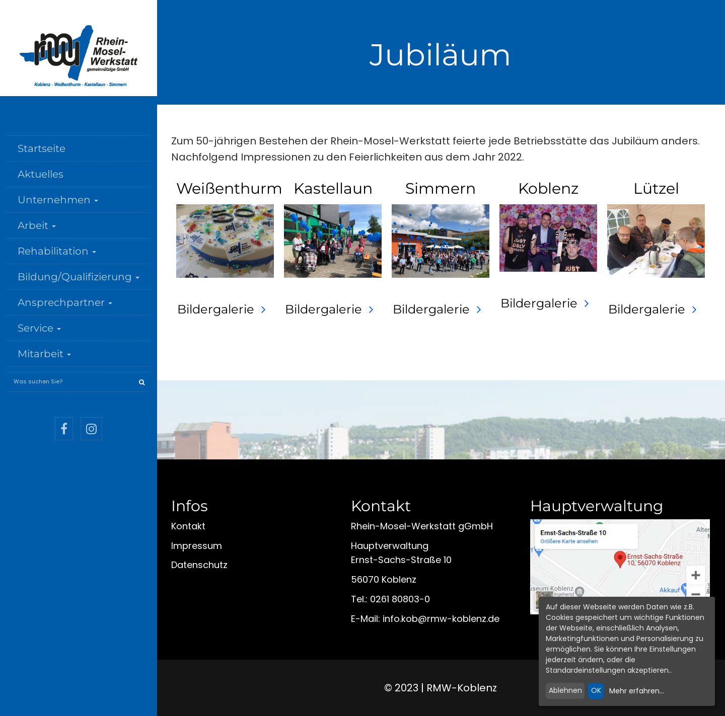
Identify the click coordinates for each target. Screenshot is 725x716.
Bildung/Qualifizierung (78, 277)
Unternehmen (58, 200)
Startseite (41, 148)
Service (39, 328)
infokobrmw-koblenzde (441, 618)
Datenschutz (199, 565)
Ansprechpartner (65, 302)
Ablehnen (565, 690)
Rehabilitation (57, 251)
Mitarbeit (44, 354)
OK (596, 690)
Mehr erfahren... (636, 691)
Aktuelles (40, 174)
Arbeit (37, 225)
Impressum (196, 545)
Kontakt (188, 526)
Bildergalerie (215, 309)
